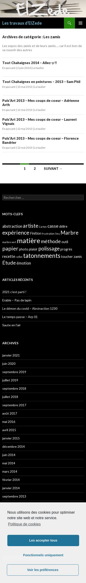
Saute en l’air (11, 325)
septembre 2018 (14, 388)
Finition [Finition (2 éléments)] (35, 233)
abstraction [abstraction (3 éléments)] (12, 226)
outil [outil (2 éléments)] (64, 242)
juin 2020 (8, 363)
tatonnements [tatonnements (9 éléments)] (41, 255)
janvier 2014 (11, 488)
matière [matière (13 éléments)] (28, 240)
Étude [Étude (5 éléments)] (9, 263)
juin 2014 (8, 455)
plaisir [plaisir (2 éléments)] (33, 249)
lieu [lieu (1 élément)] (57, 233)
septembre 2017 (14, 405)
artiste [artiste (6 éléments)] (30, 226)
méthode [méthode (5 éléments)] (51, 241)
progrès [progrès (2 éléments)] (66, 249)
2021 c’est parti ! (14, 292)
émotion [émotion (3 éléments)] (24, 263)
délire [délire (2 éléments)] (63, 226)
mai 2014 (8, 463)
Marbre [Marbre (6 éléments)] (69, 233)
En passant (8, 68)
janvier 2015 (11, 438)
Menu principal (80, 23)
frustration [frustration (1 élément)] (48, 233)
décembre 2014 (13, 446)
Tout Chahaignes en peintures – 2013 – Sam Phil (41, 82)
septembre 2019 (14, 372)
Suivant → (53, 169)
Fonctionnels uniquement (43, 555)
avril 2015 (9, 430)
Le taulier (38, 68)
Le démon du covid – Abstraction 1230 (29, 308)
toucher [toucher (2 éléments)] (67, 257)
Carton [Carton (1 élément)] (43, 226)
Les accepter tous (43, 540)
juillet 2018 (10, 397)
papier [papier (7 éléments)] (10, 248)
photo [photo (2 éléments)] (23, 249)
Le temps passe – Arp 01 (20, 317)
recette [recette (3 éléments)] (8, 256)
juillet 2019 (10, 380)
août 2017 (9, 413)
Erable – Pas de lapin (16, 300)
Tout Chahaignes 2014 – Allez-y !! (29, 63)
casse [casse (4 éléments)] (52, 226)
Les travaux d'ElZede (22, 23)
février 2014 (11, 480)
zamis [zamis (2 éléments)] (78, 257)
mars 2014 (9, 471)
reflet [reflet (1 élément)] (19, 256)
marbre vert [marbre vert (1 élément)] (9, 242)
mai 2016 (8, 422)
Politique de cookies (24, 524)
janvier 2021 (11, 355)
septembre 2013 (14, 496)
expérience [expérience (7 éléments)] (15, 232)
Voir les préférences (42, 570)
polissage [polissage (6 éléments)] (49, 248)
